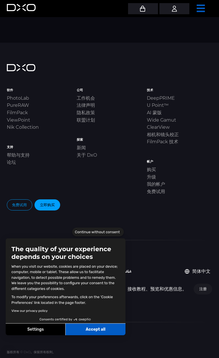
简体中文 (197, 271)
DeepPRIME (161, 98)
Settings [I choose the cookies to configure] (35, 329)
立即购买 (47, 204)
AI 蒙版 (154, 112)
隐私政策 (86, 112)
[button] (8, 351)
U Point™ (158, 105)
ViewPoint (18, 120)
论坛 (11, 162)
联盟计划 (86, 120)
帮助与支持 (18, 155)
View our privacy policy (29, 311)
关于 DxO (87, 155)
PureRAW (18, 105)
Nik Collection (23, 127)
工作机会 (86, 98)
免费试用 (156, 191)
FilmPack (17, 112)
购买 (151, 169)
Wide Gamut (161, 120)
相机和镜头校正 (163, 134)
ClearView (158, 127)
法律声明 (86, 105)
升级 (151, 177)
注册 (203, 289)
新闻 (81, 147)
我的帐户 (156, 184)
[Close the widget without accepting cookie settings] (98, 232)
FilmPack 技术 (162, 141)
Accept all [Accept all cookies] (95, 329)
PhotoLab (18, 98)
